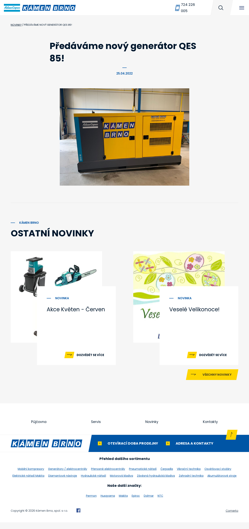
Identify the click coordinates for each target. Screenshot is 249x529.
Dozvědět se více (90, 355)
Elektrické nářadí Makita (28, 482)
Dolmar (149, 502)
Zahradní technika (191, 482)
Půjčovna (39, 428)
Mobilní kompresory (31, 475)
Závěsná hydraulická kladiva (156, 482)
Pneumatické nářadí (143, 475)
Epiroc (136, 502)
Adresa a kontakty (194, 449)
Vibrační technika (189, 475)
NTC (160, 502)
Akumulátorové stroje (222, 482)
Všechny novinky (217, 381)
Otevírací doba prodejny (133, 449)
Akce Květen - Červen (76, 309)
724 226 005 (188, 7)
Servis (96, 428)
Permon (91, 502)
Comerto (232, 517)
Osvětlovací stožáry (217, 475)
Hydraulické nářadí (93, 482)
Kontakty (210, 428)
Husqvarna (108, 502)
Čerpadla (166, 475)
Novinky (152, 428)
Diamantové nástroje (62, 482)
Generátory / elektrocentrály (67, 475)
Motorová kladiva (121, 482)
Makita (123, 502)
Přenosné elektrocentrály (108, 475)
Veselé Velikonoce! (194, 309)
